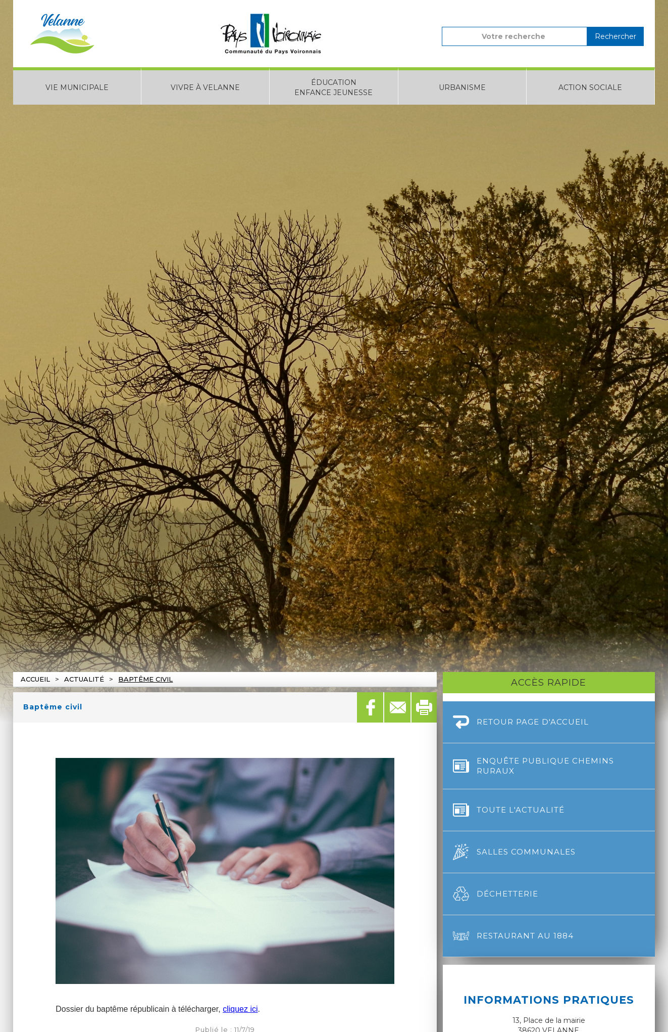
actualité (84, 679)
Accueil (35, 679)
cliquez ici (240, 1009)
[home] (62, 34)
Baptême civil (145, 679)
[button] (77, 86)
